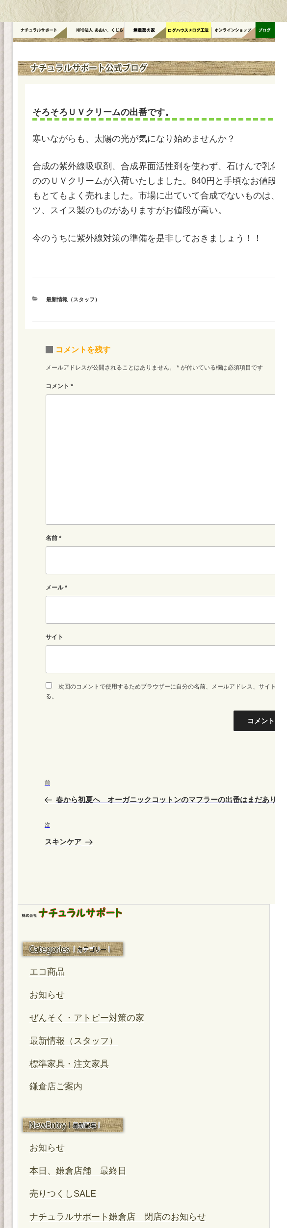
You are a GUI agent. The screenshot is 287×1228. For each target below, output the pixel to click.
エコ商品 (47, 972)
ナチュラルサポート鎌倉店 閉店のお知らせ (117, 1217)
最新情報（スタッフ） (73, 299)
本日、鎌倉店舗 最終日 (78, 1171)
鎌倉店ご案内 (55, 1086)
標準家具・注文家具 (69, 1064)
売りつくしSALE (62, 1194)
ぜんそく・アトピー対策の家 (86, 1018)
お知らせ (47, 995)
